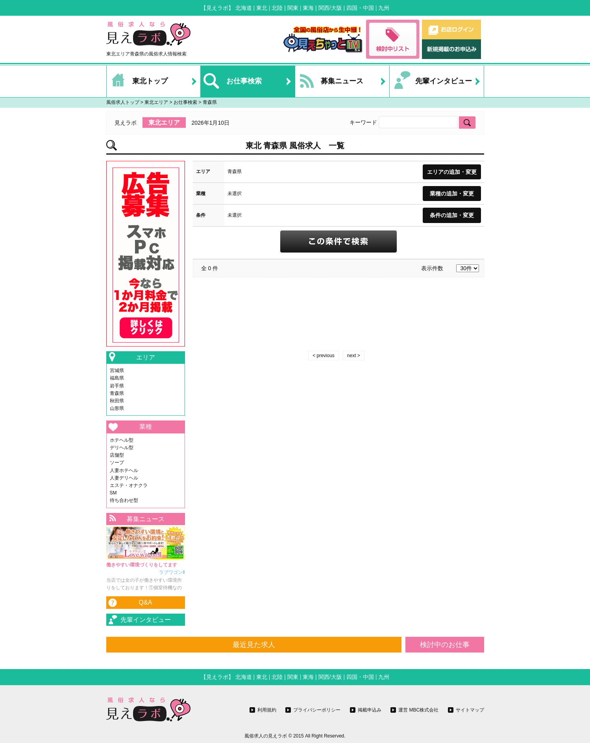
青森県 (117, 393)
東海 (308, 8)
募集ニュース (329, 81)
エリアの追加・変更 (452, 172)
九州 (383, 8)
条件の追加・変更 (452, 215)
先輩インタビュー (431, 81)
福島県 (117, 378)
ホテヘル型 (121, 440)
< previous (324, 355)
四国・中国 (360, 8)
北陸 (277, 8)
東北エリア (156, 102)
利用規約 (266, 710)
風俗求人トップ (122, 102)
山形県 (117, 408)
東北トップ (137, 81)
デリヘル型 (121, 447)
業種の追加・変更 (452, 193)
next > (353, 355)
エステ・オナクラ (129, 485)
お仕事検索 (231, 81)
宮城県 (117, 370)
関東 (292, 8)
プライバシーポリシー (316, 710)
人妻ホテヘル (124, 470)
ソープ (117, 462)
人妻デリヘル (124, 478)
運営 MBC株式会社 (418, 710)
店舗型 (117, 455)
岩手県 (117, 386)
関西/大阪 (330, 8)
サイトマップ (470, 710)
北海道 (243, 8)
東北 (261, 8)
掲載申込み (369, 710)
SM (113, 493)
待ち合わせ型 (124, 500)
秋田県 (117, 401)
